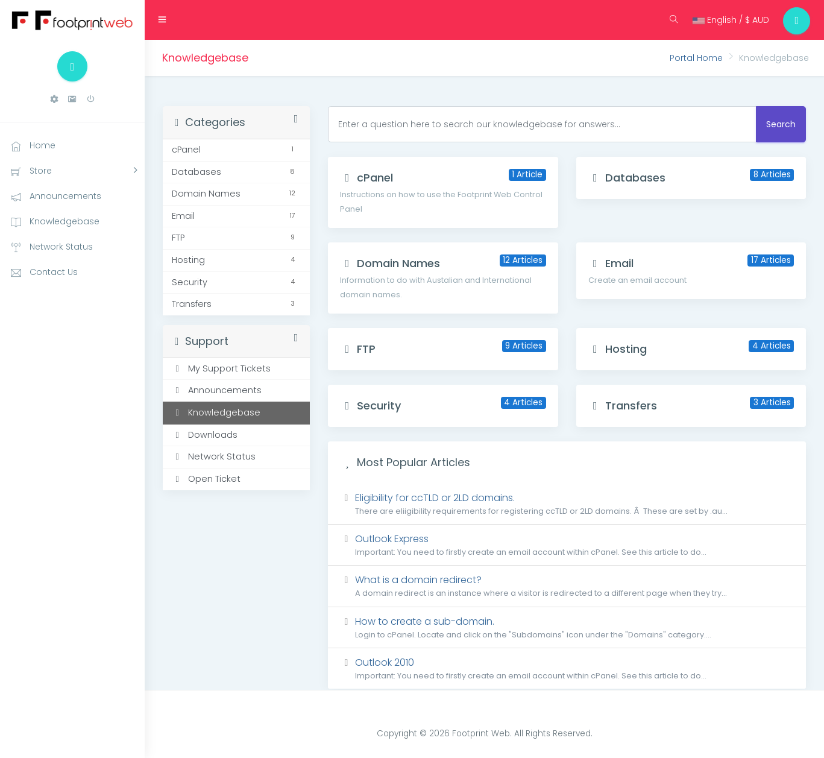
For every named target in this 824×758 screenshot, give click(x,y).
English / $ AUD (728, 20)
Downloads (204, 435)
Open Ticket (206, 479)
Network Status (214, 456)
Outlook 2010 (567, 668)
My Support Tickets (221, 368)
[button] (54, 99)
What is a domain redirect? (567, 586)
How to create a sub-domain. (567, 627)
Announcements (217, 390)
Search (781, 124)
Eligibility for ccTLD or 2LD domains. (567, 504)
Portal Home (696, 58)
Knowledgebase (216, 412)
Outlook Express (567, 545)
